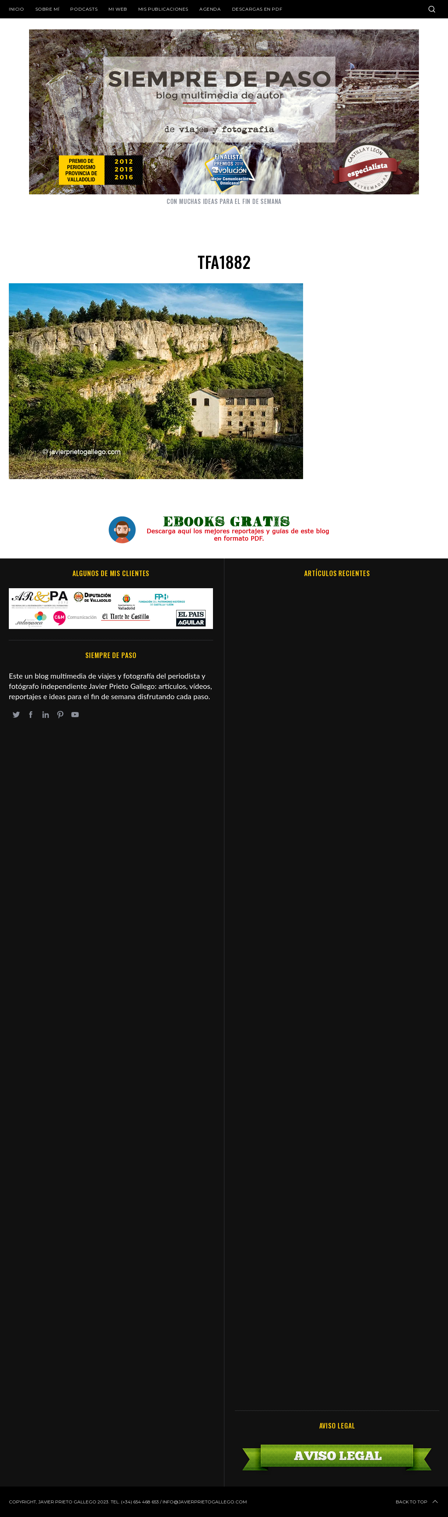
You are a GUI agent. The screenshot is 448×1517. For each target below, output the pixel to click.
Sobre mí (47, 9)
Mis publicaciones (163, 9)
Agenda (210, 9)
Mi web (118, 9)
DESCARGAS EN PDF (257, 9)
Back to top (417, 1502)
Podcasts (83, 9)
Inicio (16, 9)
